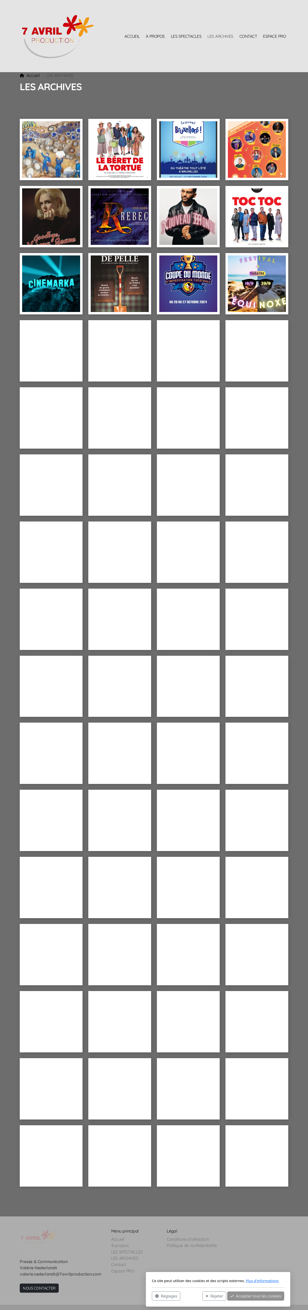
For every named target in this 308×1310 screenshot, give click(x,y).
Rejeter (150, 1295)
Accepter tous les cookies (191, 1295)
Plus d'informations (198, 1280)
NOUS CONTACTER (39, 1288)
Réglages (102, 1295)
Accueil (33, 75)
